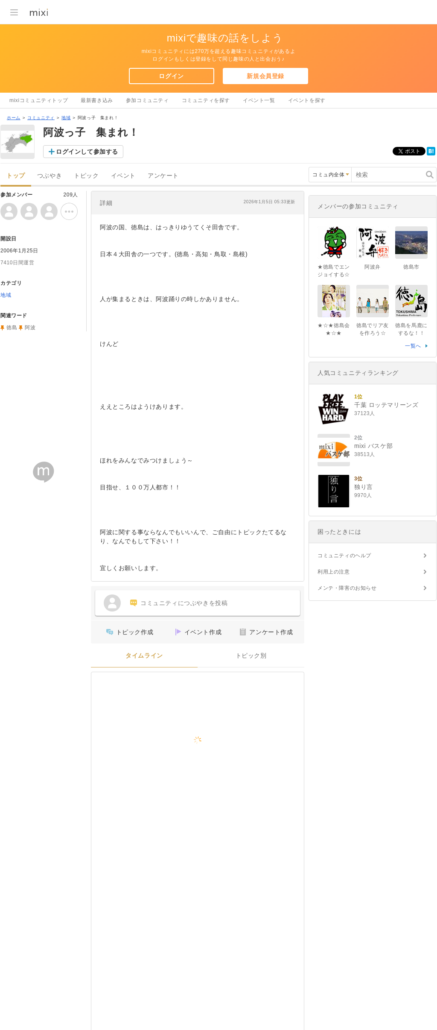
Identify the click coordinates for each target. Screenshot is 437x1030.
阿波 (30, 328)
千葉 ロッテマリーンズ (386, 404)
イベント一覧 (259, 100)
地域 (65, 117)
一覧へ (413, 346)
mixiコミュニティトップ (38, 100)
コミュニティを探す (206, 100)
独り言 (363, 486)
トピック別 (251, 656)
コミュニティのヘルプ (344, 556)
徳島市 (411, 267)
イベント (123, 176)
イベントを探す (307, 100)
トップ (15, 176)
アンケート (163, 176)
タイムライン (144, 656)
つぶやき (49, 176)
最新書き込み (97, 100)
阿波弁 (372, 267)
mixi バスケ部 (373, 445)
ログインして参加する (87, 151)
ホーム (13, 117)
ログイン (171, 76)
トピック (86, 176)
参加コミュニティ (147, 100)
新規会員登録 (265, 76)
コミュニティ (41, 117)
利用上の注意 (334, 572)
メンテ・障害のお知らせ (347, 588)
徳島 (11, 328)
